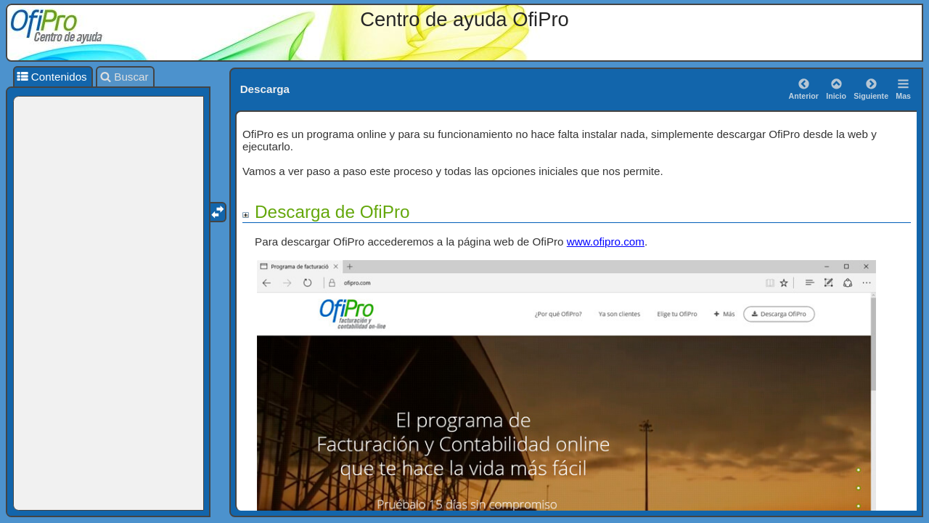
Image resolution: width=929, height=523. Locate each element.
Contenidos (51, 76)
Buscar (124, 76)
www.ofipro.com (605, 241)
